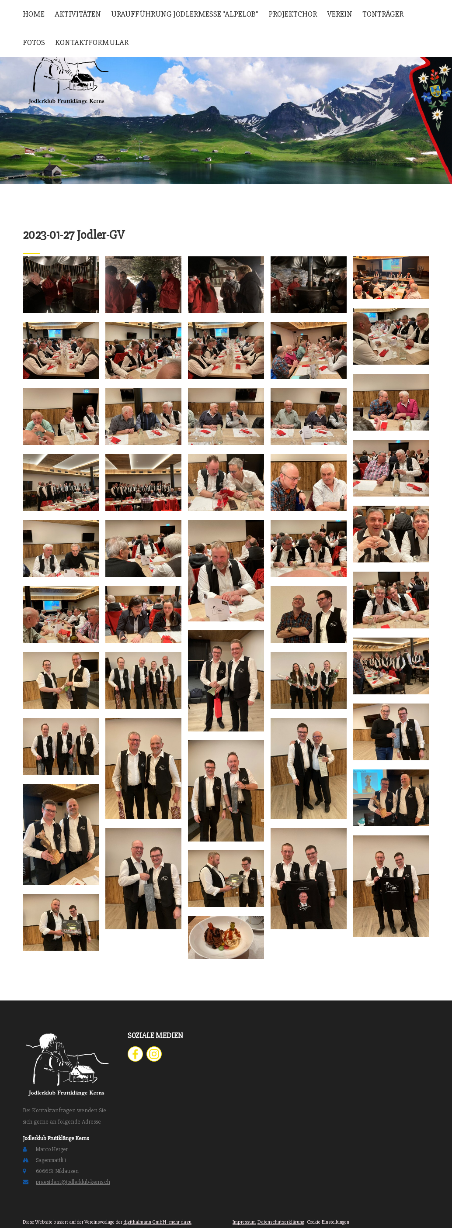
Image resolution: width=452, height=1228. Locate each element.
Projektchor (292, 14)
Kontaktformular (92, 42)
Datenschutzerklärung (280, 1222)
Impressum (244, 1222)
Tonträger (382, 14)
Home (34, 14)
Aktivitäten (78, 14)
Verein (339, 14)
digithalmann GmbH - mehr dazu (157, 1222)
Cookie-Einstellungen (327, 1222)
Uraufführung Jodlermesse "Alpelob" (184, 14)
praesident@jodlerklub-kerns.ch (73, 1182)
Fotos (34, 42)
